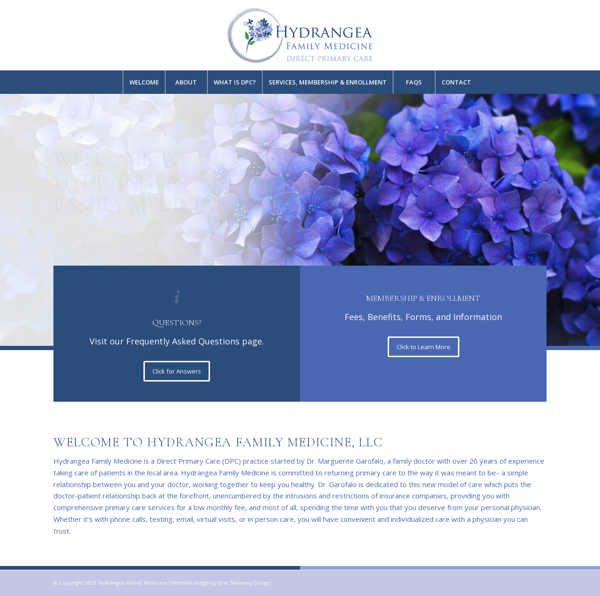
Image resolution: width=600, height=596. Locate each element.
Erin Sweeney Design (244, 582)
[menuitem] (144, 82)
